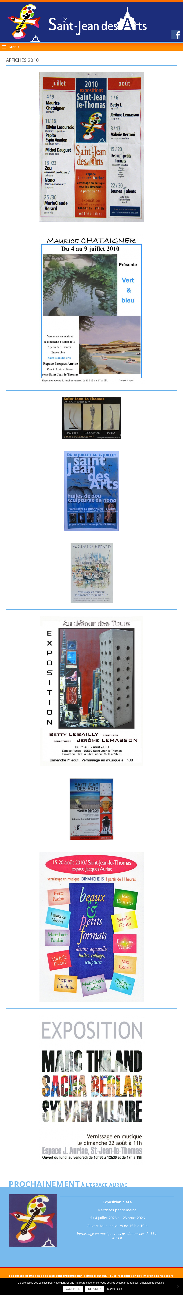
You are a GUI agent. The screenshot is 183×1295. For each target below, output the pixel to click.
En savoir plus (114, 1288)
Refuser (94, 1288)
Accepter (73, 1288)
